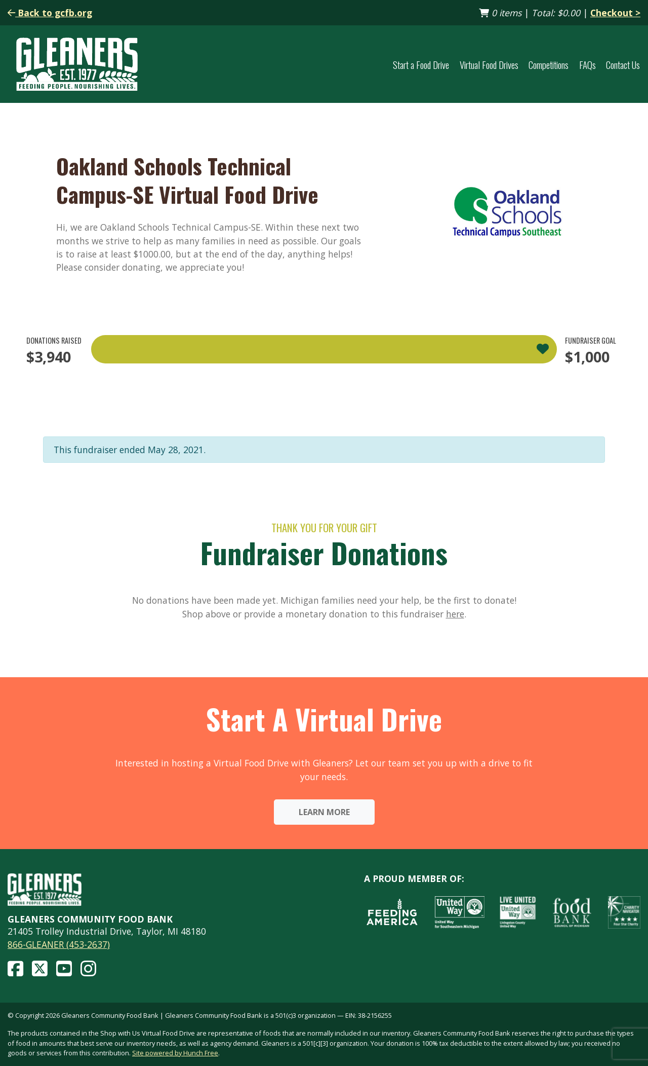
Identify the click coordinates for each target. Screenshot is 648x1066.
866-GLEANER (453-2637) (59, 944)
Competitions (549, 64)
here (455, 614)
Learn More (324, 812)
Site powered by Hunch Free (175, 1052)
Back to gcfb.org (50, 13)
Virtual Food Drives (489, 64)
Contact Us (623, 64)
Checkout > (615, 13)
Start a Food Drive (421, 64)
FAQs (587, 64)
